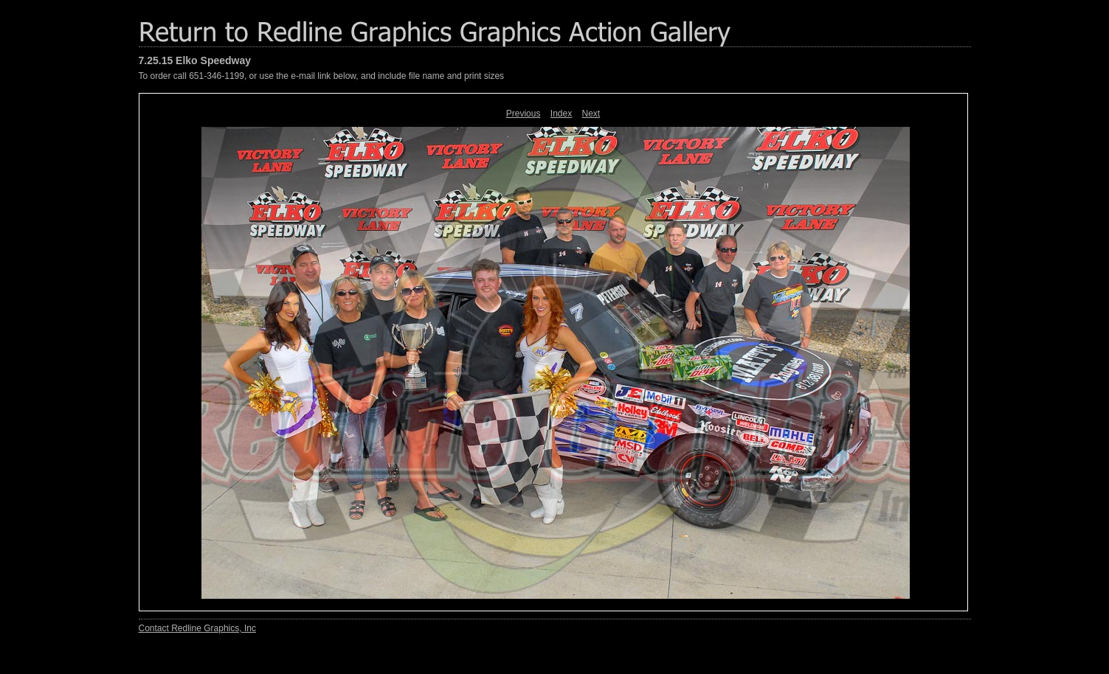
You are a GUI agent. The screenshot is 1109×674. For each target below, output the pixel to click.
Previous (523, 113)
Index (561, 113)
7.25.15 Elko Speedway (195, 60)
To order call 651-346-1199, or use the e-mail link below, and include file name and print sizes (322, 76)
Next (591, 113)
